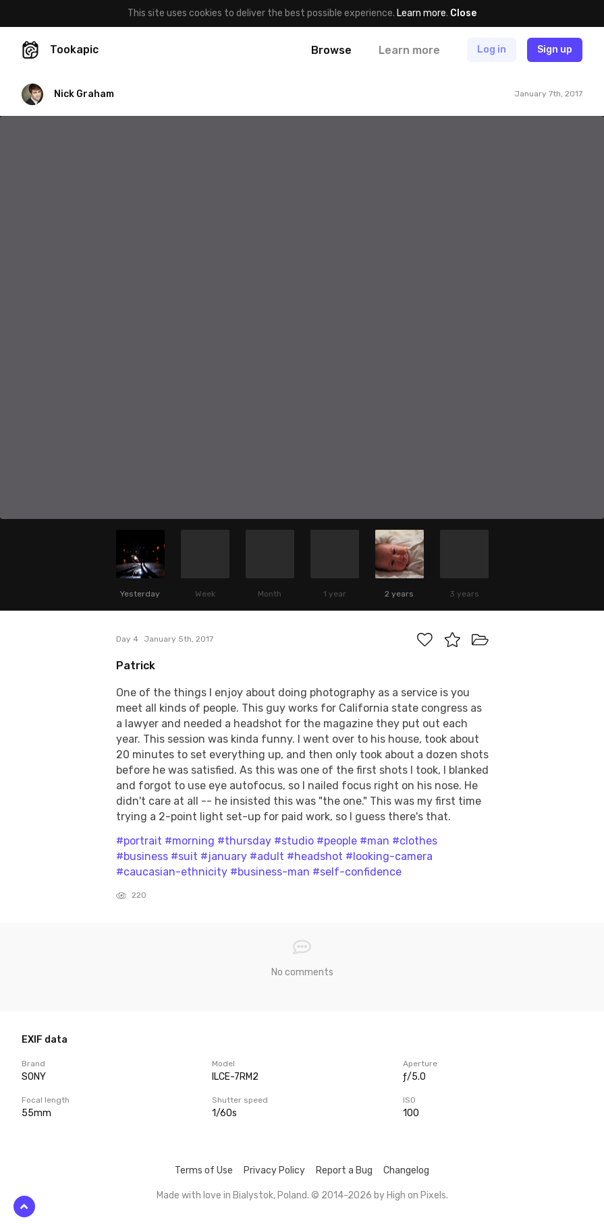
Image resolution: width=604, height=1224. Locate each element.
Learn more (421, 13)
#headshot (315, 856)
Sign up (554, 49)
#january (223, 856)
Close (463, 13)
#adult (267, 856)
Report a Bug (344, 1170)
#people (337, 840)
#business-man (270, 871)
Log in (491, 49)
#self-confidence (357, 871)
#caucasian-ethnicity (171, 871)
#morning (190, 840)
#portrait (139, 840)
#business (142, 856)
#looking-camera (389, 856)
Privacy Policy (274, 1170)
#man (374, 840)
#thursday (244, 840)
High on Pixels (416, 1195)
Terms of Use (204, 1170)
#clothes (414, 840)
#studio (294, 840)
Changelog (406, 1170)
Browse (331, 50)
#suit (184, 856)
